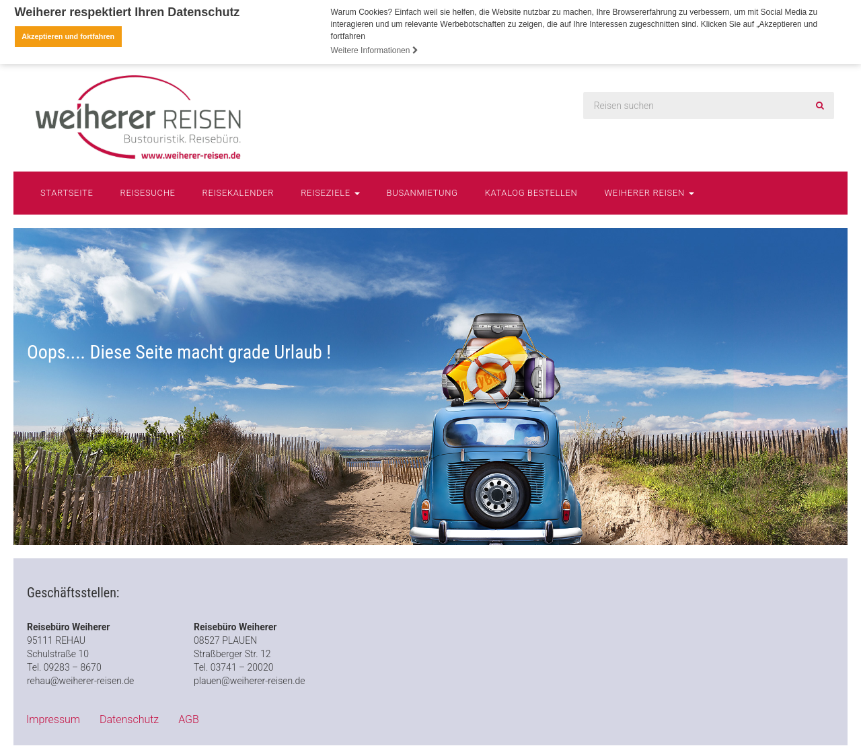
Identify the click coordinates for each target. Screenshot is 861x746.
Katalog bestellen (531, 192)
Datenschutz (129, 718)
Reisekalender (238, 192)
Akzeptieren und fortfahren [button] (68, 36)
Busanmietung (422, 192)
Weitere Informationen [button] (374, 50)
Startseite (66, 192)
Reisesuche (148, 192)
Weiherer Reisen (649, 192)
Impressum (53, 718)
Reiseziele (330, 192)
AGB (188, 718)
